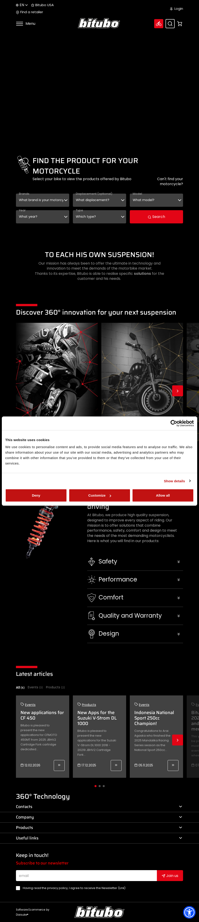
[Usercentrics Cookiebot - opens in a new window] (174, 423)
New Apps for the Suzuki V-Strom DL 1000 (97, 718)
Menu (25, 23)
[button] (135, 562)
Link (121, 888)
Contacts (99, 806)
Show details (174, 481)
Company (99, 817)
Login (176, 9)
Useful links (99, 838)
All (20, 687)
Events (35, 687)
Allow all (163, 495)
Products (55, 687)
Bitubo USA (42, 5)
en (22, 5)
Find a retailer (29, 12)
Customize (99, 495)
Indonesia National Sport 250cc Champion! (154, 718)
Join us (170, 876)
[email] (86, 875)
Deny (36, 495)
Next (177, 390)
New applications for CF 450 (42, 715)
